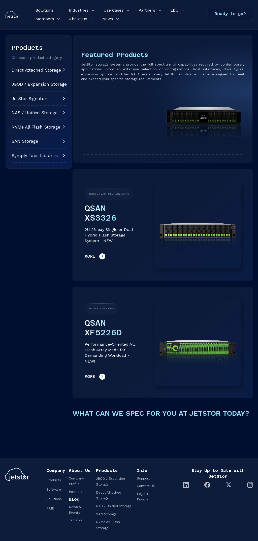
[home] (11, 14)
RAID (50, 508)
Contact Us (146, 486)
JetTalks (75, 520)
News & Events (75, 509)
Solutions (54, 499)
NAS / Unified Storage (114, 506)
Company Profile (76, 481)
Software (53, 489)
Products (53, 480)
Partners (76, 492)
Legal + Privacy (142, 496)
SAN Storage (106, 514)
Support (143, 478)
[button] (47, 10)
